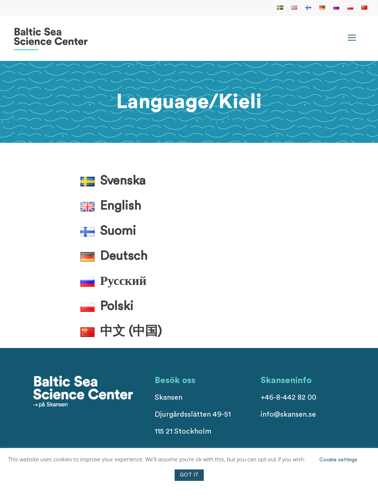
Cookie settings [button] (338, 459)
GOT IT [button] (189, 475)
